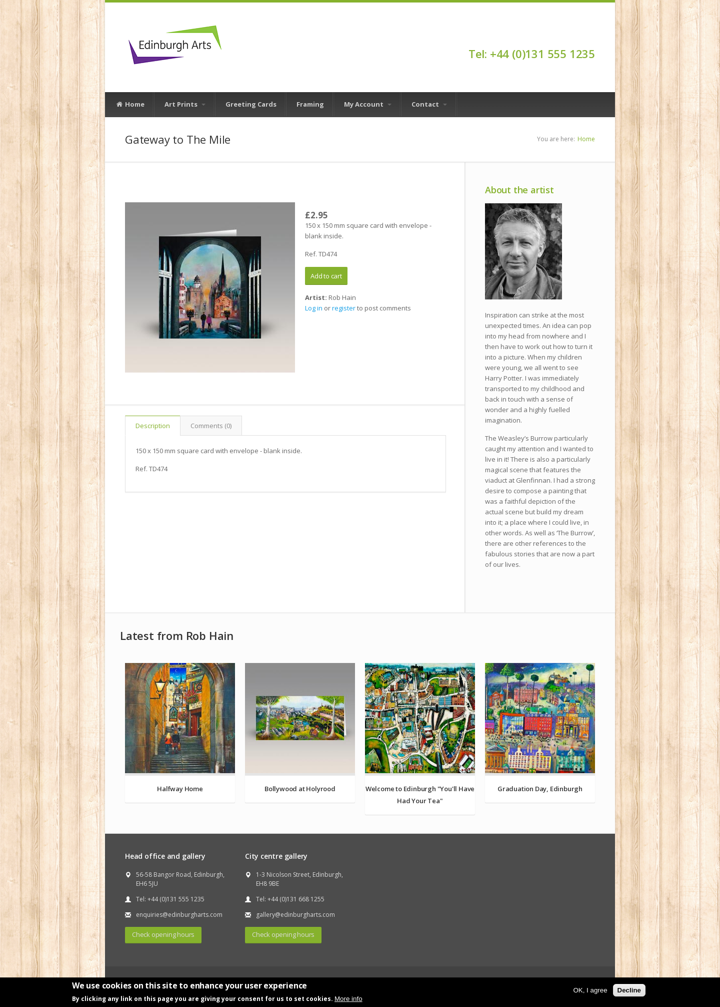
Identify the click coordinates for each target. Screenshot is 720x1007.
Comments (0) (211, 425)
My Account (368, 104)
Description (153, 425)
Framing (310, 104)
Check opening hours (163, 934)
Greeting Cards (251, 104)
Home (130, 105)
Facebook (590, 36)
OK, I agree (590, 990)
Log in (313, 307)
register (344, 307)
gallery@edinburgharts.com (295, 914)
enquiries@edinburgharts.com (179, 914)
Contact (429, 104)
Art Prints (185, 104)
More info (348, 998)
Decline (629, 990)
